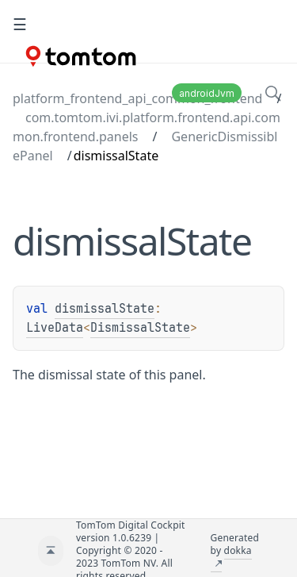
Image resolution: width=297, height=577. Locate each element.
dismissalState (104, 309)
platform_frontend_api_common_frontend (137, 98)
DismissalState (140, 328)
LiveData (54, 328)
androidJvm (206, 93)
